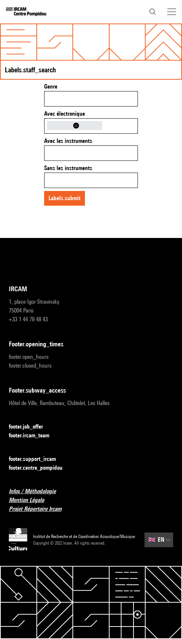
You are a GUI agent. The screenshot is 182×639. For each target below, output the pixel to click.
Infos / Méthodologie (37, 491)
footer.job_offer (30, 427)
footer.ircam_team (33, 436)
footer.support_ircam (37, 459)
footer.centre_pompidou (40, 468)
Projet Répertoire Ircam (39, 509)
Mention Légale (31, 500)
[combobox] (91, 98)
